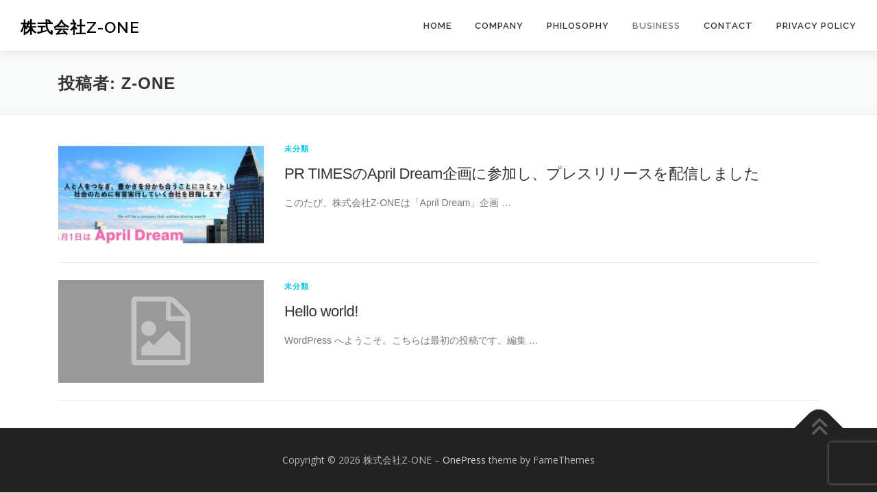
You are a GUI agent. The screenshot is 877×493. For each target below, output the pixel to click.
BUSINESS (656, 26)
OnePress (464, 459)
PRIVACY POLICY (816, 26)
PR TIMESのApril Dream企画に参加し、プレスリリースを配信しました (521, 173)
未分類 (297, 148)
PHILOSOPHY (578, 26)
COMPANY (499, 26)
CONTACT (728, 26)
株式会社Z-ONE (80, 27)
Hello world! (321, 311)
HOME (437, 26)
